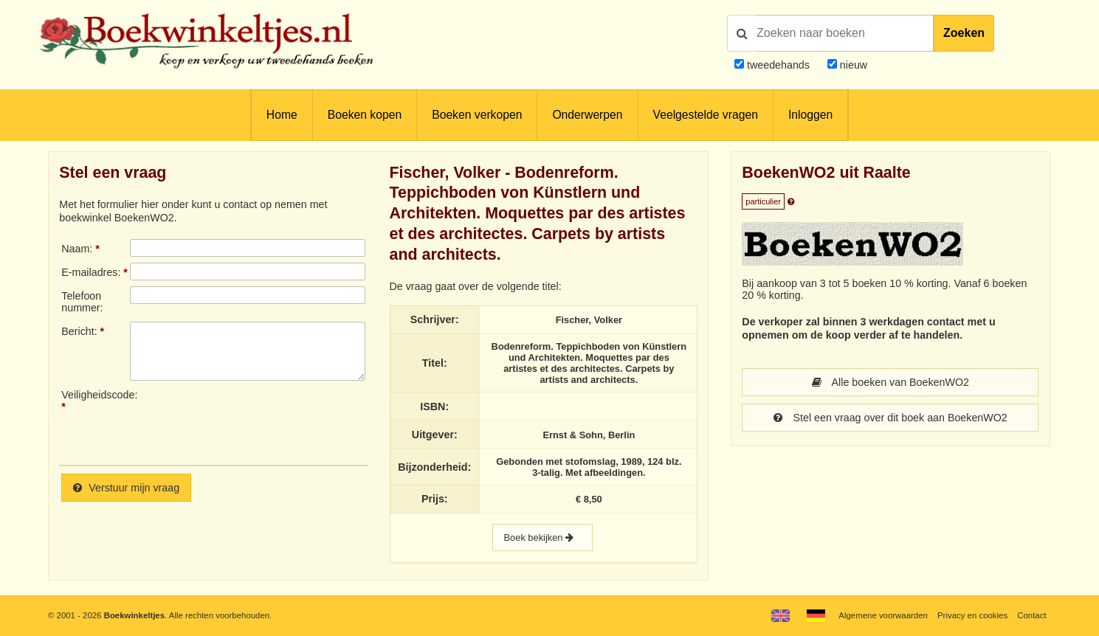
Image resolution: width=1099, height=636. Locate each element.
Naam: (76, 249)
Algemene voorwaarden (882, 615)
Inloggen (810, 114)
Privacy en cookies (972, 615)
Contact (1031, 615)
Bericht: (79, 331)
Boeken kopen (365, 114)
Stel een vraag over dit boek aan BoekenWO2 (890, 418)
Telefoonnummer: (82, 302)
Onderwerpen (587, 114)
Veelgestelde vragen (705, 114)
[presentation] (253, 421)
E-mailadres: (90, 272)
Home (281, 114)
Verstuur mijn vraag (126, 488)
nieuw (852, 65)
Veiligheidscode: (95, 395)
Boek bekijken (542, 537)
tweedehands (778, 65)
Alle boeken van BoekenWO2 (890, 382)
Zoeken (964, 33)
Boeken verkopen (477, 114)
